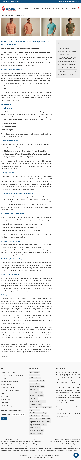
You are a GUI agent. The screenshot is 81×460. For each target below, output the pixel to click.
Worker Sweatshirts (35, 427)
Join (4, 418)
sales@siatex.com (75, 1)
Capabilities (55, 8)
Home (19, 8)
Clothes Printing (7, 406)
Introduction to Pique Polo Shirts (69, 51)
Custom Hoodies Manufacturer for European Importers (63, 450)
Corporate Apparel (35, 410)
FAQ (3, 393)
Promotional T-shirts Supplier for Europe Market (18, 450)
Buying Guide (46, 8)
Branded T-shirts (46, 407)
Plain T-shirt (45, 416)
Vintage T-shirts (34, 389)
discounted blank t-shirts (37, 387)
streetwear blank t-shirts (36, 395)
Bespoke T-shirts (34, 384)
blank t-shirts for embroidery (38, 413)
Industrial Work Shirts (35, 404)
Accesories (5, 403)
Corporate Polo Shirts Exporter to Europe (40, 450)
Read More (4, 357)
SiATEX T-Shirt (8, 439)
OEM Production (35, 9)
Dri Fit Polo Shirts (36, 392)
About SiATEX (65, 8)
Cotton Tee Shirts (34, 372)
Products (26, 9)
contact (58, 409)
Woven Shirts (33, 398)
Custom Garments (35, 375)
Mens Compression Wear (36, 430)
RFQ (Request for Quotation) (11, 390)
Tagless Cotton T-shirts (38, 425)
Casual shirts (33, 419)
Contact (73, 8)
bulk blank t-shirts (35, 378)
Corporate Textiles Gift (36, 433)
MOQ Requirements (8, 387)
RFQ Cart (5, 396)
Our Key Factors (64, 55)
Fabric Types (6, 400)
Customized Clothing (45, 419)
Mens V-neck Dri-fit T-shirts (37, 401)
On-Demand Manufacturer (10, 381)
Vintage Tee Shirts (35, 416)
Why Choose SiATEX (8, 372)
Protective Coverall (35, 407)
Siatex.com (63, 372)
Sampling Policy (7, 384)
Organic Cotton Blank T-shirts (40, 422)
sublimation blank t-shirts (37, 381)
